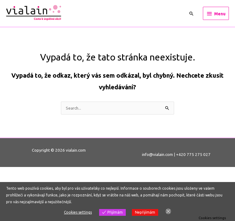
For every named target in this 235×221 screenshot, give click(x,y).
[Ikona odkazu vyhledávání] (191, 13)
